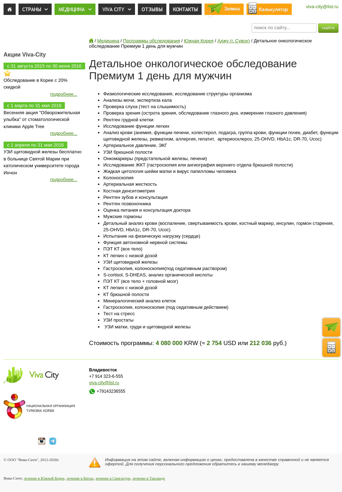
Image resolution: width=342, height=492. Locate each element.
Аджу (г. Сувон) (233, 40)
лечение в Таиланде (148, 478)
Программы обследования (151, 40)
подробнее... (63, 94)
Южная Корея (198, 40)
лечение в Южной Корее (44, 478)
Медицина (108, 40)
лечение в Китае (80, 478)
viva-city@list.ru (322, 6)
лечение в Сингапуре (112, 478)
